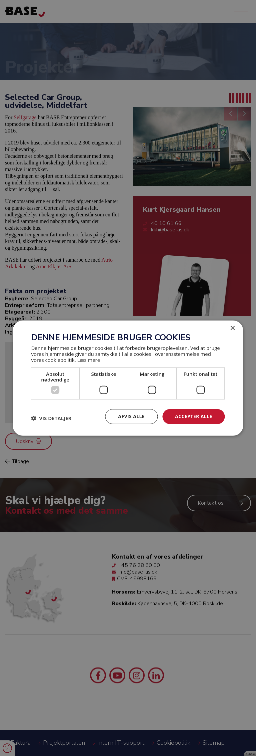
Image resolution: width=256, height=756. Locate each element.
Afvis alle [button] (131, 416)
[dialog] (128, 378)
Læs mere (88, 360)
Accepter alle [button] (193, 416)
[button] (51, 418)
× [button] (232, 328)
